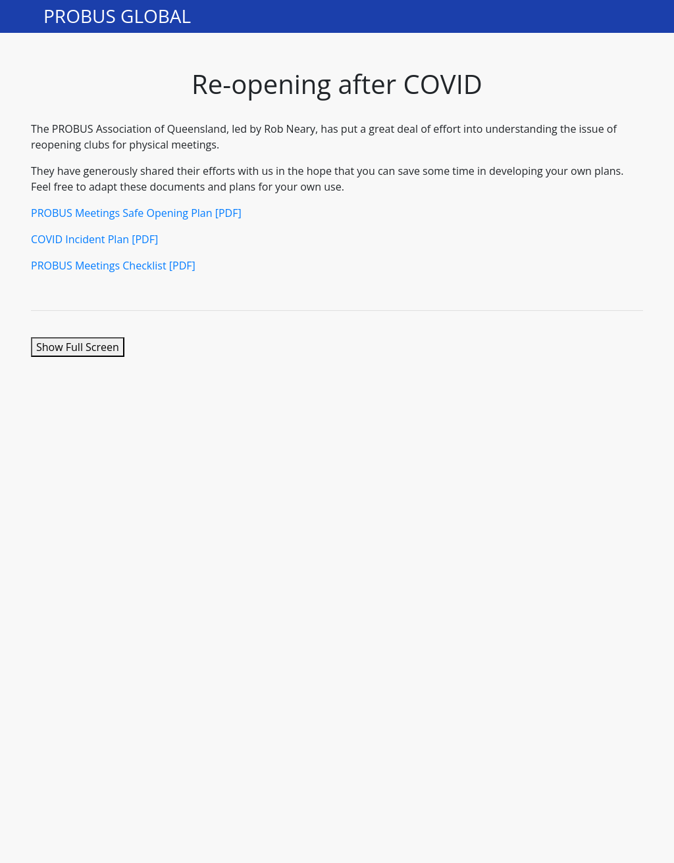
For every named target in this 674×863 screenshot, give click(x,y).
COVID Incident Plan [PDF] (94, 239)
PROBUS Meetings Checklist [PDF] (113, 265)
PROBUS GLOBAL (117, 16)
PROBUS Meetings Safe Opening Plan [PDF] (136, 213)
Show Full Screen (77, 347)
